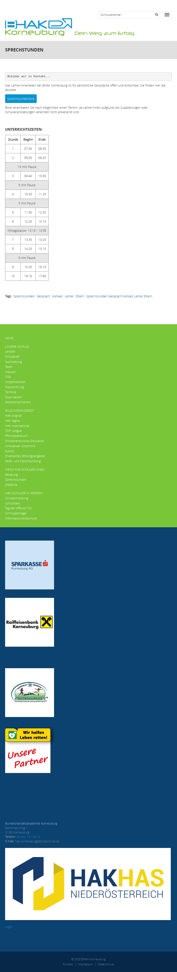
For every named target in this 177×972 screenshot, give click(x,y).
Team (8, 367)
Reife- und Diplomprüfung (23, 461)
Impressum (85, 964)
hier (157, 85)
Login (8, 927)
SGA (8, 377)
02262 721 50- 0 (28, 837)
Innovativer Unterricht (20, 446)
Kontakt (57, 296)
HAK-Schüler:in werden (23, 493)
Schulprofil (12, 356)
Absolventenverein (18, 402)
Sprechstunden (24, 296)
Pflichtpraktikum (16, 436)
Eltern (80, 296)
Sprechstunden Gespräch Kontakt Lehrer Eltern (119, 296)
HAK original (13, 415)
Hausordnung (14, 387)
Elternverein (13, 397)
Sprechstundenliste (20, 99)
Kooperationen (15, 382)
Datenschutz (106, 964)
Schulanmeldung (16, 498)
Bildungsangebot (19, 410)
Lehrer (69, 296)
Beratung (11, 474)
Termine (10, 392)
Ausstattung (13, 362)
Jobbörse (11, 484)
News (9, 338)
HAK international (17, 426)
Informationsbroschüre (21, 518)
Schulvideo (12, 503)
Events (9, 451)
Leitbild (10, 351)
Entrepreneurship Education (24, 441)
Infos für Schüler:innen (25, 469)
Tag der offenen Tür (18, 508)
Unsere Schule (17, 346)
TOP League (13, 431)
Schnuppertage (15, 513)
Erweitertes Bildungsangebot (25, 456)
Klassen (10, 372)
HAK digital (12, 421)
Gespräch (43, 296)
